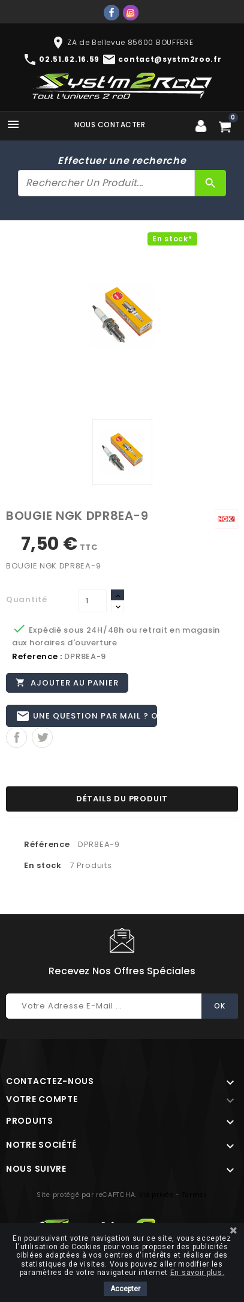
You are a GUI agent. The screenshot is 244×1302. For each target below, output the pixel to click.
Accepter (125, 1289)
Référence (47, 844)
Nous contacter (109, 124)
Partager (16, 737)
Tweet (42, 737)
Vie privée (156, 1194)
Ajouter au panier (67, 683)
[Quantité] (92, 600)
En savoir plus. (197, 1272)
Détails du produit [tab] (122, 798)
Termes (194, 1194)
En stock (43, 865)
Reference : (37, 656)
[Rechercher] (106, 183)
